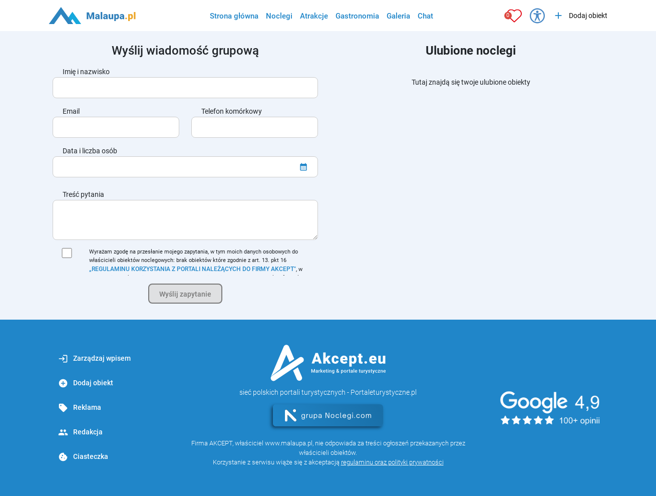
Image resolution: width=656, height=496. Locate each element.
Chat (425, 16)
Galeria (398, 16)
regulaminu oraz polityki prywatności (392, 462)
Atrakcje (314, 16)
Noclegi (279, 16)
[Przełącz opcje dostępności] (537, 15)
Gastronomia (357, 16)
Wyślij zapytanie (185, 294)
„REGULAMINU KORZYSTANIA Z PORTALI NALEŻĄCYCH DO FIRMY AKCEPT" (192, 269)
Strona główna (234, 16)
